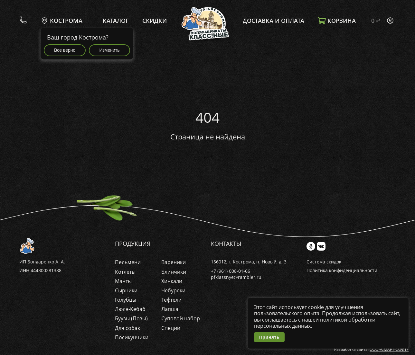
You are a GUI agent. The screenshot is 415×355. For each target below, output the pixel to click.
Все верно (64, 50)
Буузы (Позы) (131, 318)
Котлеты (125, 271)
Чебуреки (173, 290)
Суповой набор (180, 318)
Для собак (127, 328)
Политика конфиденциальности (342, 270)
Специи (170, 328)
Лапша (169, 309)
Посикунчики (131, 337)
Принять (269, 337)
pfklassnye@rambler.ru (236, 277)
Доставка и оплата (273, 20)
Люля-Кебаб (130, 309)
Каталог (116, 20)
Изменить (109, 50)
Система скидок (324, 262)
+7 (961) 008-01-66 (230, 271)
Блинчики (173, 271)
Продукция (132, 243)
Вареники (173, 262)
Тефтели (171, 299)
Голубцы (125, 299)
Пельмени (128, 262)
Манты (123, 281)
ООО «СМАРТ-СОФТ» (389, 349)
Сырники (126, 290)
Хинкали (171, 281)
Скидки (154, 20)
